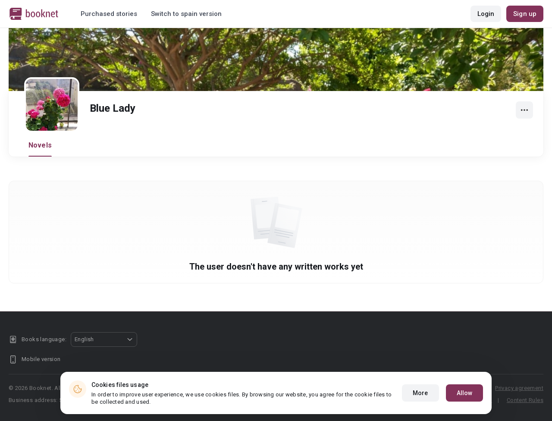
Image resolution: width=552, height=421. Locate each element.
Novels (40, 145)
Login (486, 14)
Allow (465, 393)
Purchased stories (109, 14)
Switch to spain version (186, 14)
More (420, 393)
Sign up (524, 14)
